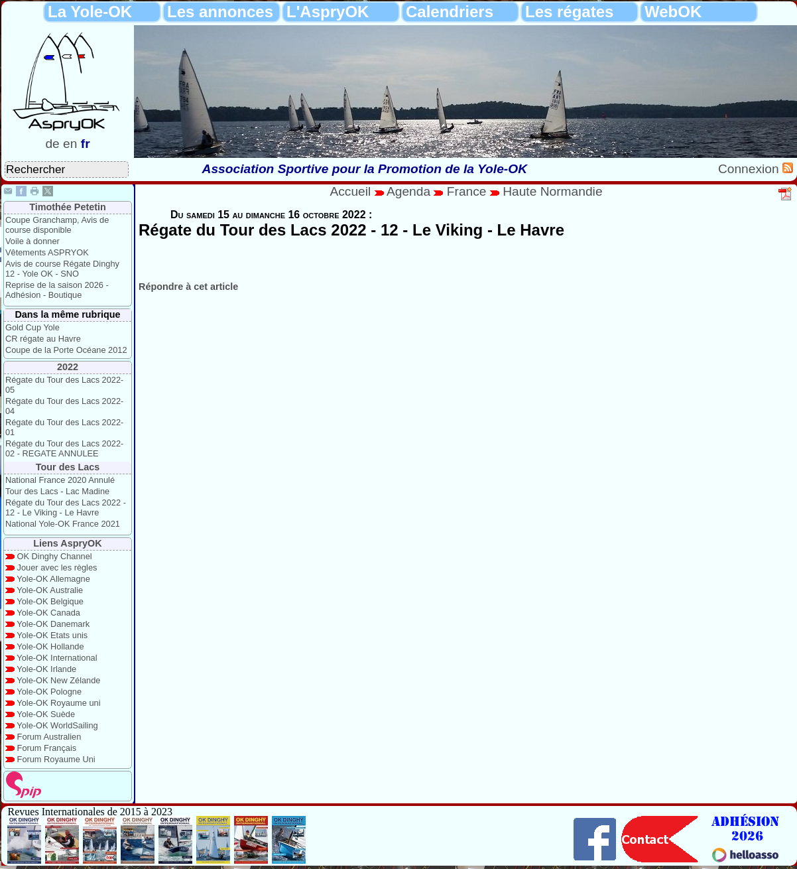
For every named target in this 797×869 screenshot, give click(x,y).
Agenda (410, 191)
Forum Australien (49, 737)
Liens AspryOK (67, 543)
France (467, 191)
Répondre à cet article (188, 286)
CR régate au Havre (43, 339)
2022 (67, 367)
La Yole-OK (90, 12)
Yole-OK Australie (50, 590)
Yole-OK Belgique (50, 601)
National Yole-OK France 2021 (62, 524)
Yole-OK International (57, 658)
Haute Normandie (552, 191)
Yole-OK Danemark (53, 624)
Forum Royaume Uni (56, 759)
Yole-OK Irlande (46, 669)
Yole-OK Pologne (49, 692)
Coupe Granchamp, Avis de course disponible (57, 225)
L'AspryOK (327, 12)
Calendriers (449, 12)
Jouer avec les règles (57, 567)
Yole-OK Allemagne (53, 579)
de (52, 144)
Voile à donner (32, 241)
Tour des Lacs (68, 467)
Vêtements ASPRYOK (47, 252)
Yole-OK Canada (48, 613)
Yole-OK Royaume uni (58, 703)
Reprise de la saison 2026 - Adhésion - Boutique (57, 290)
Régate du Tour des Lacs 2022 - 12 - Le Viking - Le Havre (65, 507)
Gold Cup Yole (32, 327)
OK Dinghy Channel (54, 556)
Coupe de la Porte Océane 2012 (66, 350)
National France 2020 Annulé (60, 480)
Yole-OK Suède (46, 714)
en (70, 144)
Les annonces (220, 12)
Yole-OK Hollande (50, 646)
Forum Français (47, 748)
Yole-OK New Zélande (58, 680)
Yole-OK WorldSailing (57, 725)
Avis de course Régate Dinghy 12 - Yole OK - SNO (62, 269)
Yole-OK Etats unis (52, 635)
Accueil (350, 191)
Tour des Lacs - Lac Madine (57, 491)
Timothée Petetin (67, 207)
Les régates (569, 12)
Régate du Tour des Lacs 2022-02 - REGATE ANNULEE (64, 448)
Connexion (750, 169)
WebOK (673, 12)
